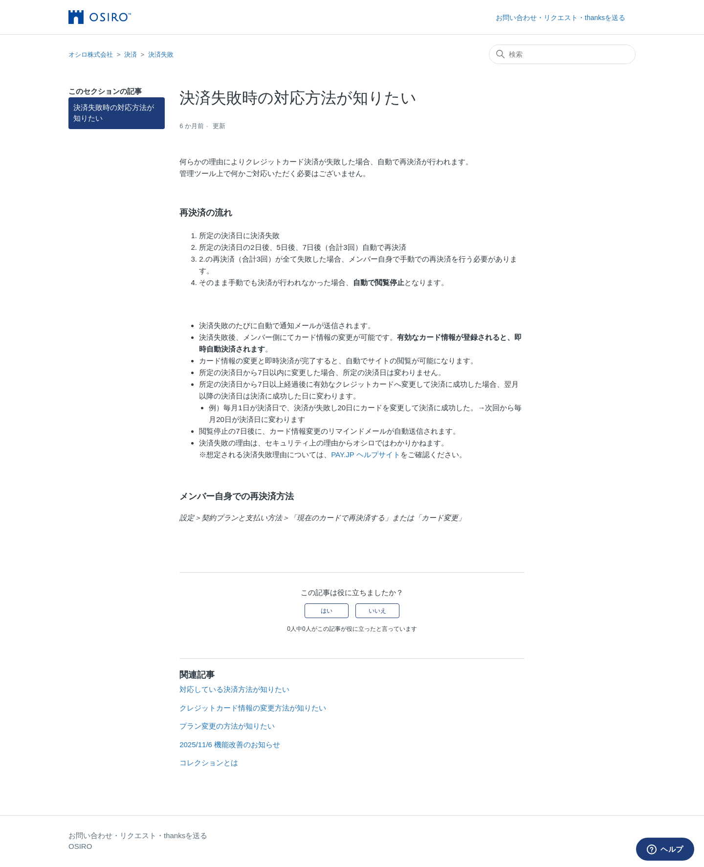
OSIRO (80, 846)
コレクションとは (208, 762)
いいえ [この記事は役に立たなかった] (377, 610)
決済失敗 (161, 54)
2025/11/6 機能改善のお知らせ (229, 744)
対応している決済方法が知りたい (234, 689)
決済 (130, 54)
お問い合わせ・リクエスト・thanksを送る (560, 18)
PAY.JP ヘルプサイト (365, 454)
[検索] (562, 54)
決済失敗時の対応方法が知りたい (113, 113)
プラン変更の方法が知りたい (227, 726)
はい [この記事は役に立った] (326, 610)
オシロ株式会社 (90, 54)
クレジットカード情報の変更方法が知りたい (252, 708)
